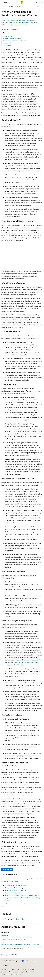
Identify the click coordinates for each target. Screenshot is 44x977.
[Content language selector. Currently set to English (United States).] (9, 961)
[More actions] (41, 6)
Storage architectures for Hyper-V (15, 890)
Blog (24, 969)
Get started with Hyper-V (10, 43)
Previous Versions (15, 969)
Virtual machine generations (13, 893)
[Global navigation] (2, 2)
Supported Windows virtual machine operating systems (22, 895)
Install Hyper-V (7, 869)
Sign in (41, 2)
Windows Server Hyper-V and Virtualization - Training (16, 937)
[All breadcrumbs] (3, 6)
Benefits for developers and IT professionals (15, 41)
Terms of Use (29, 972)
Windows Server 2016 (24, 22)
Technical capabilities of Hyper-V (12, 38)
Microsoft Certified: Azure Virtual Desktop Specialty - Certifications (20, 944)
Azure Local (27, 315)
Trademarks (4, 974)
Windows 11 (35, 22)
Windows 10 (6, 25)
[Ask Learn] (37, 6)
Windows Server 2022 (30, 20)
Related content (7, 45)
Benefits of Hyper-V (8, 36)
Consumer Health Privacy (16, 972)
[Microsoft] (22, 2)
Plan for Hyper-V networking (14, 888)
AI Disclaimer (5, 969)
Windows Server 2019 (9, 22)
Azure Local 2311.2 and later (20, 25)
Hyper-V (19, 6)
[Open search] (36, 2)
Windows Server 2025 (15, 20)
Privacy (3, 972)
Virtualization (10, 6)
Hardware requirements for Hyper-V (16, 885)
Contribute (31, 969)
